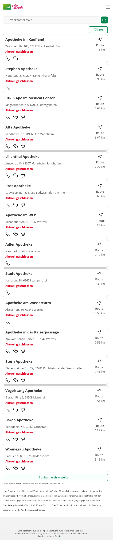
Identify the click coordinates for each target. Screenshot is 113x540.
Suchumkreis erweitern (55, 477)
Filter (98, 30)
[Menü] (108, 7)
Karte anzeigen (56, 534)
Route (100, 42)
